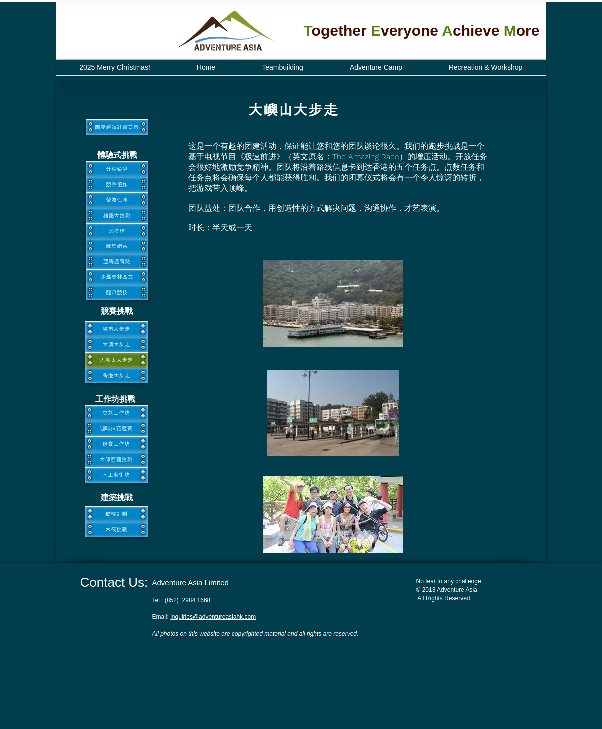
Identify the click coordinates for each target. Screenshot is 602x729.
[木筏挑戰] (116, 529)
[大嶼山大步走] (116, 360)
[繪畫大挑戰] (117, 215)
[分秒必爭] (117, 169)
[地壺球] (117, 231)
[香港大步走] (116, 375)
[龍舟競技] (117, 292)
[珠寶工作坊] (116, 444)
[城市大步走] (116, 329)
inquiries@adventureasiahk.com (213, 616)
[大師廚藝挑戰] (116, 459)
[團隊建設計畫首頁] (117, 127)
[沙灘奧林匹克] (117, 277)
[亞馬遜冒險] (117, 261)
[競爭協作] (117, 184)
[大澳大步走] (116, 344)
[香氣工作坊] (116, 413)
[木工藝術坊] (116, 475)
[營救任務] (117, 200)
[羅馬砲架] (117, 246)
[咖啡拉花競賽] (116, 428)
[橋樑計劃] (116, 514)
